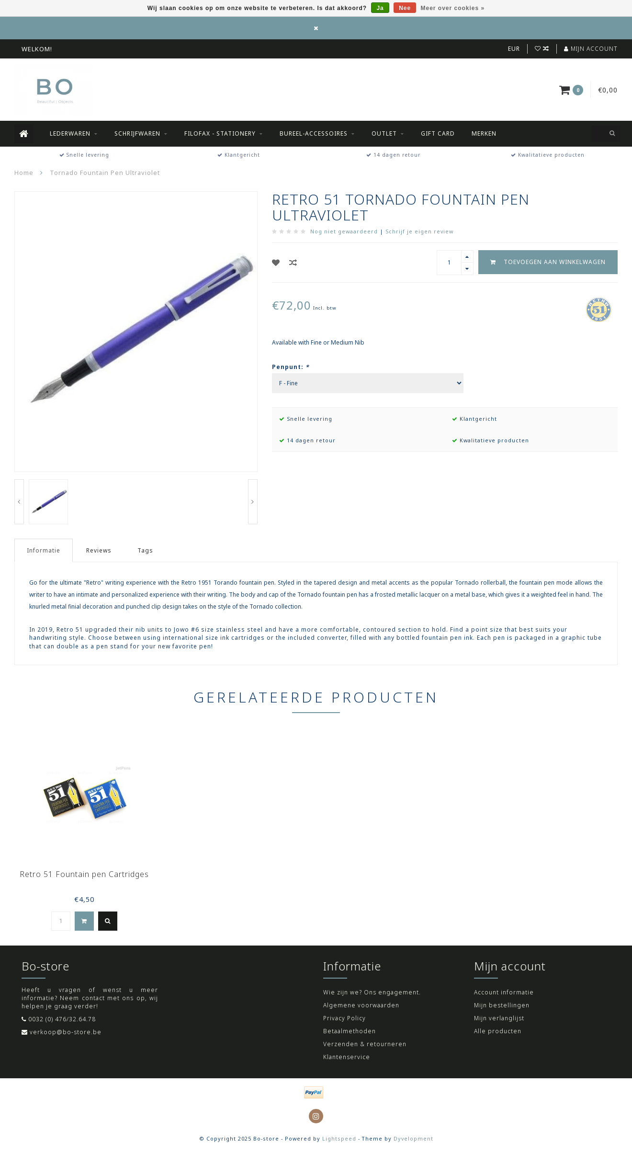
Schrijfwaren (137, 133)
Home (24, 172)
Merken (484, 133)
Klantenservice (346, 1057)
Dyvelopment (413, 1138)
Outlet (384, 133)
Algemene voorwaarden (361, 1005)
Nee (405, 8)
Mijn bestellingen (502, 1005)
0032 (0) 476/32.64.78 (62, 1019)
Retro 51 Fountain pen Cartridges (84, 874)
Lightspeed (339, 1138)
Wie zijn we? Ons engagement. (372, 992)
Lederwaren (70, 133)
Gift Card (438, 133)
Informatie (43, 550)
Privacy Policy (344, 1018)
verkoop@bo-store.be (66, 1032)
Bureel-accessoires (314, 133)
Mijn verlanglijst (499, 1018)
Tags (145, 550)
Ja (380, 8)
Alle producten (497, 1031)
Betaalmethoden (349, 1031)
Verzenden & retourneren (364, 1044)
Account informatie (504, 992)
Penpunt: (290, 367)
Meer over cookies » (453, 8)
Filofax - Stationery (220, 133)
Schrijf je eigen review (419, 231)
